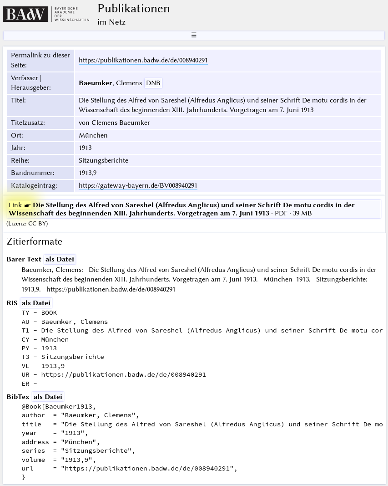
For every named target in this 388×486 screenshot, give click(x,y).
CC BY (37, 223)
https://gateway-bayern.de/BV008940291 (138, 185)
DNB (153, 83)
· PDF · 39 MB (182, 209)
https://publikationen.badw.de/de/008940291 (143, 60)
